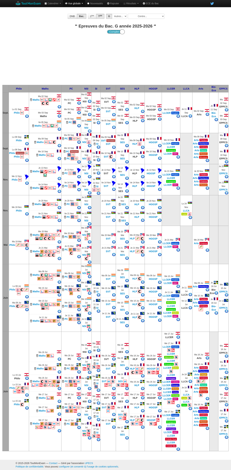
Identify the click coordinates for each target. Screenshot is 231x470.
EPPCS (223, 88)
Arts (200, 88)
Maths (45, 88)
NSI (86, 88)
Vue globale (74, 3)
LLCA (186, 88)
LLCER (171, 88)
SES (122, 88)
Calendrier (53, 3)
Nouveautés (95, 3)
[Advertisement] (115, 59)
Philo (19, 88)
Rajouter (113, 3)
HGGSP (153, 88)
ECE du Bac (151, 3)
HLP (136, 88)
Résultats (131, 3)
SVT (108, 88)
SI (96, 88)
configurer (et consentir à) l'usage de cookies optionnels (88, 466)
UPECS (89, 463)
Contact (53, 463)
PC (71, 88)
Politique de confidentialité (30, 466)
